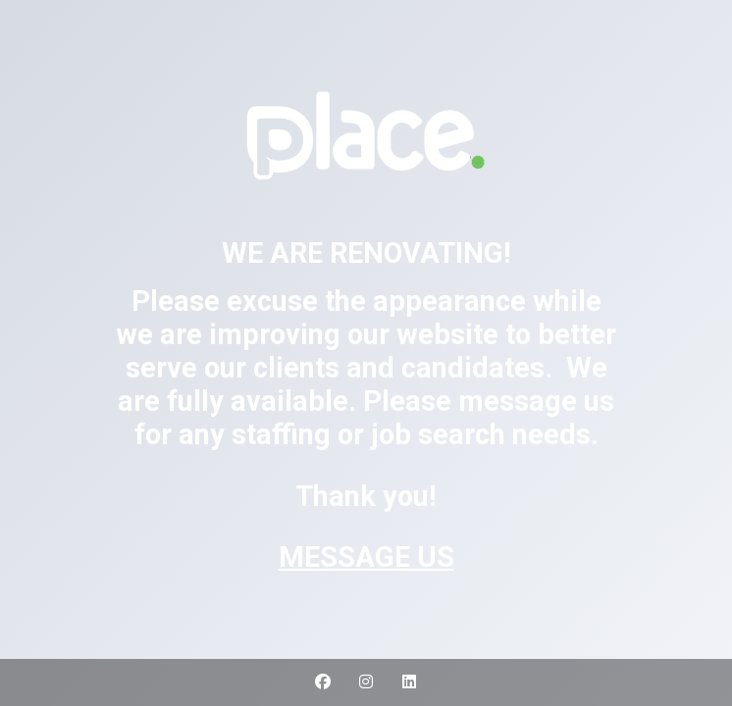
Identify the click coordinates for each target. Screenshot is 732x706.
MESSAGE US (366, 557)
